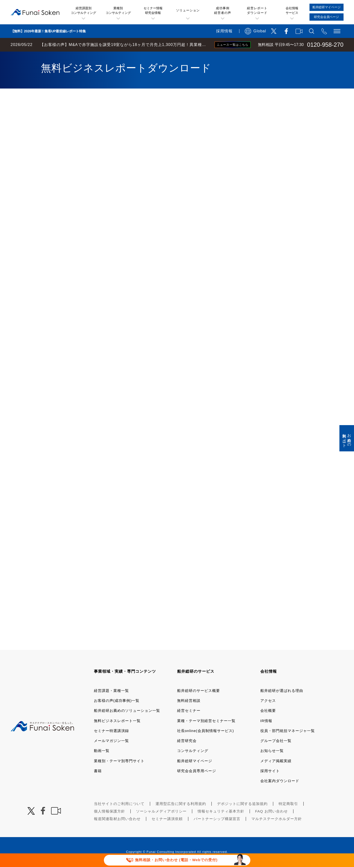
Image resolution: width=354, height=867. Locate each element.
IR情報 (266, 721)
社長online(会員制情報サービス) (205, 731)
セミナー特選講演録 (111, 731)
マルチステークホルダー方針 (276, 819)
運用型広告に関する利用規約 (180, 804)
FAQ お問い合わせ (271, 811)
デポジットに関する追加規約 (242, 804)
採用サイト (270, 771)
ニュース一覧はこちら (232, 44)
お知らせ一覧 (272, 751)
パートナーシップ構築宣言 (217, 819)
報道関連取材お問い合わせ (117, 819)
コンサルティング (192, 751)
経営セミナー (188, 710)
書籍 (98, 771)
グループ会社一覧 (275, 741)
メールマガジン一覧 (111, 741)
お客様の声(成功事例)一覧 (117, 700)
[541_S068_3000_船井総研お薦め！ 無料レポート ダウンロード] (175, 370)
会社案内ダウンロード (279, 781)
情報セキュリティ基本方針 (221, 811)
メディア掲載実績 (275, 761)
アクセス (268, 700)
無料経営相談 (188, 700)
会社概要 (268, 710)
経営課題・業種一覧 (111, 690)
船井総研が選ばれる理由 (281, 690)
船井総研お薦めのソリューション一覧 (127, 710)
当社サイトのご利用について (119, 804)
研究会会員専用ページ (196, 771)
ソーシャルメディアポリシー (161, 811)
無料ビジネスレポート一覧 (117, 721)
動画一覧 (101, 751)
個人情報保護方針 (109, 811)
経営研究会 (187, 741)
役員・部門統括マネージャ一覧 (287, 731)
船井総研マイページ (194, 761)
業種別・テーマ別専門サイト (119, 761)
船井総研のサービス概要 (198, 690)
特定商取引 (288, 804)
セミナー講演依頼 (167, 819)
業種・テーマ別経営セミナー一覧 (206, 721)
